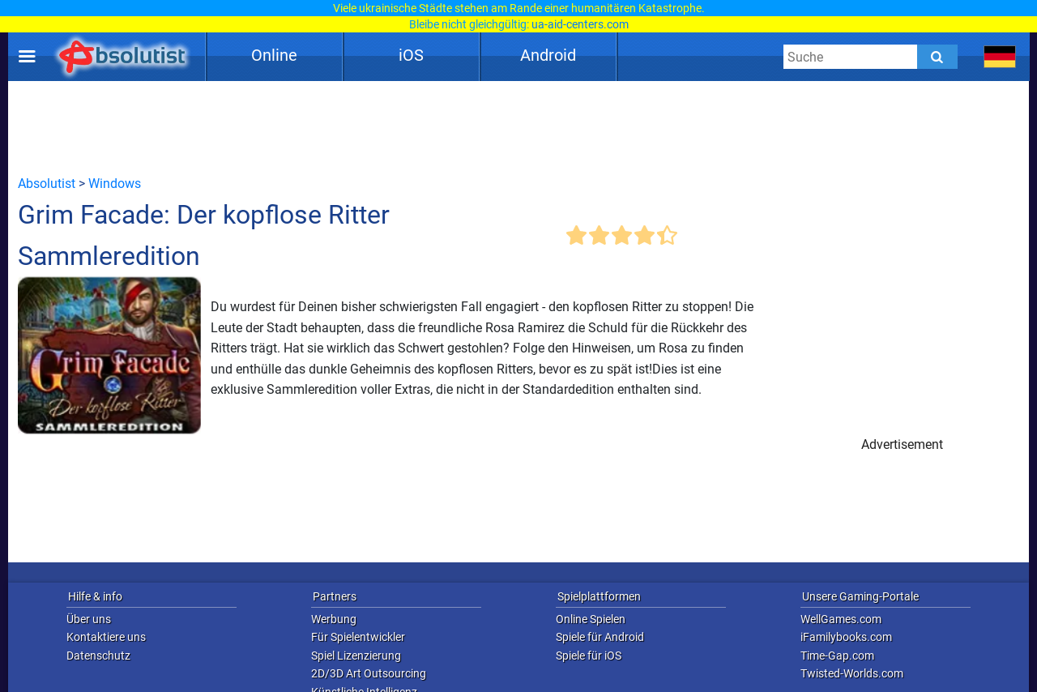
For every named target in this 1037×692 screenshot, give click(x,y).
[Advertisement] (518, 127)
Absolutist (46, 183)
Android (548, 55)
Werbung (333, 619)
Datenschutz (98, 655)
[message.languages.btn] (1000, 56)
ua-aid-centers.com (580, 24)
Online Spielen (590, 619)
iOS (411, 55)
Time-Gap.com (837, 655)
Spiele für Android (600, 636)
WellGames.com (840, 619)
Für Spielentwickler (358, 636)
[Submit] (937, 57)
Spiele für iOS (588, 655)
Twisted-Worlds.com (851, 673)
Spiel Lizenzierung (356, 655)
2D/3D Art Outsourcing (368, 673)
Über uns (88, 619)
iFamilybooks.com (846, 636)
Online (274, 55)
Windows (114, 183)
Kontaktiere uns (106, 636)
